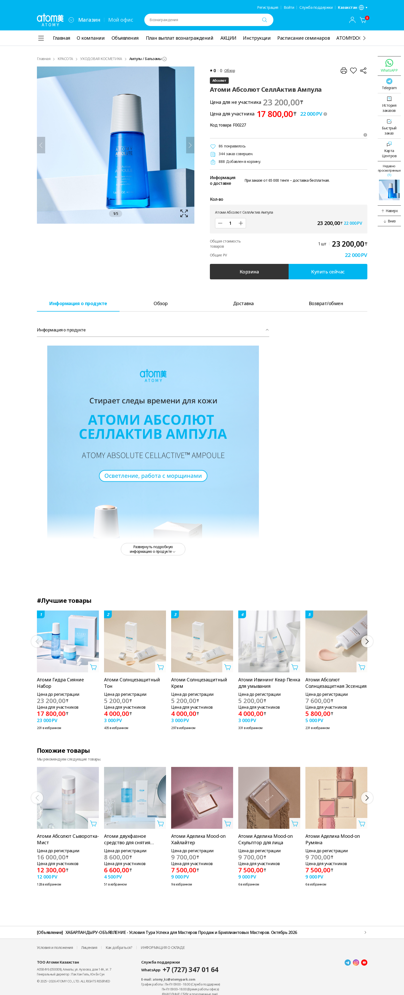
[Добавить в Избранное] (353, 70)
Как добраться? (119, 947)
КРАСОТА (65, 58)
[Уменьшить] (220, 223)
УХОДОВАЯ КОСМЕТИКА (101, 58)
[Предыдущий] (41, 145)
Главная (44, 58)
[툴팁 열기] (325, 114)
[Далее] (190, 145)
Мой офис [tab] (120, 19)
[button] (389, 211)
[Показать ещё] (364, 38)
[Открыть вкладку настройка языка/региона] (352, 7)
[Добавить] (241, 223)
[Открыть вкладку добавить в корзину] (93, 667)
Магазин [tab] (89, 19)
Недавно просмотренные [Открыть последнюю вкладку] (389, 170)
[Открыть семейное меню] (71, 19)
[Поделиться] (363, 70)
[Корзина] (363, 20)
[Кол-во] (230, 223)
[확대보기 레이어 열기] (115, 145)
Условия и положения (55, 947)
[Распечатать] (343, 70)
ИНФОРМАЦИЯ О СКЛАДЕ (163, 947)
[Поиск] (264, 20)
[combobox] (71, 19)
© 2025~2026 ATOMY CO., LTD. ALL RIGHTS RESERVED (73, 981)
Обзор (229, 70)
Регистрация (267, 7)
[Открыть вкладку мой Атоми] (352, 20)
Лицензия (89, 947)
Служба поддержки (315, 7)
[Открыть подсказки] (365, 135)
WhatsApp (179, 969)
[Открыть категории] (41, 38)
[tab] (78, 303)
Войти (289, 7)
